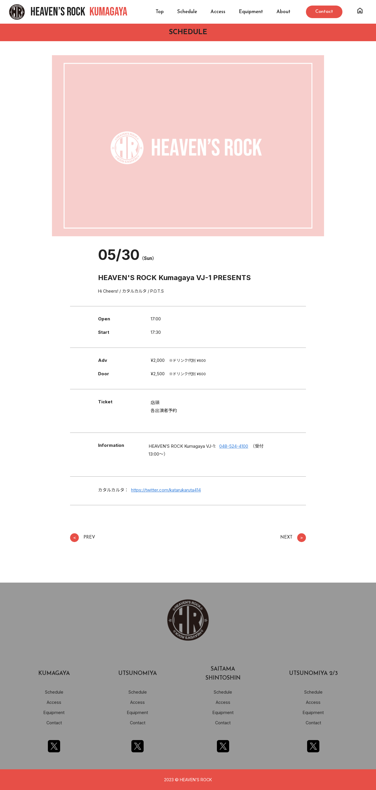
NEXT (293, 537)
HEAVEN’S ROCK (78, 12)
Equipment (251, 11)
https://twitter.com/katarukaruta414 (166, 490)
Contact (54, 722)
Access (217, 11)
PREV (82, 537)
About (283, 11)
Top (160, 11)
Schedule (187, 11)
